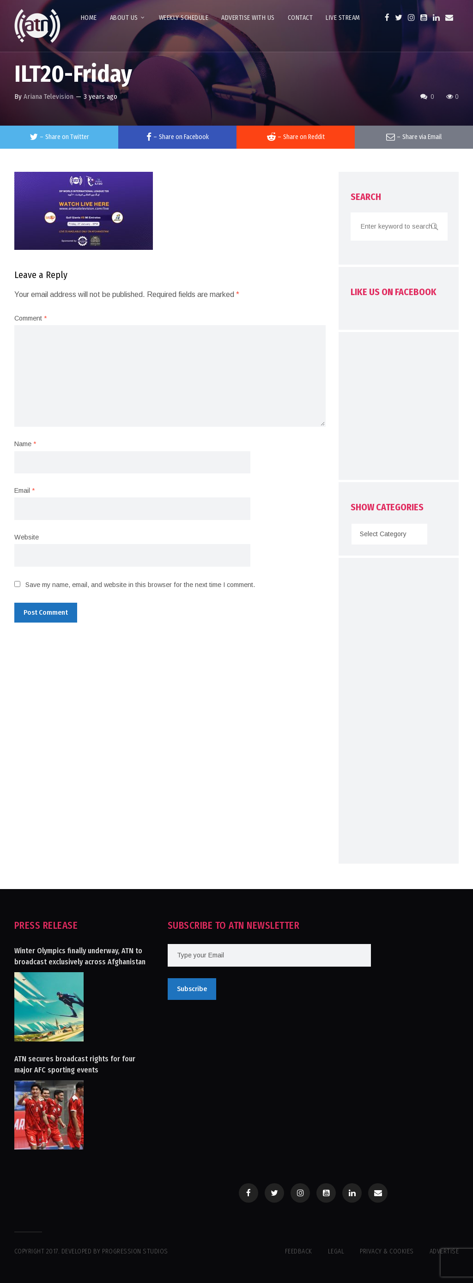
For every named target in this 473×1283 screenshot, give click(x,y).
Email (24, 490)
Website (26, 537)
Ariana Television (48, 96)
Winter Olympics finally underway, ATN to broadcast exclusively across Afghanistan (80, 956)
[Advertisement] (412, 408)
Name (25, 444)
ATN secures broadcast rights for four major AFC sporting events (74, 1064)
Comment (30, 318)
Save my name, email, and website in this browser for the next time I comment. (140, 584)
